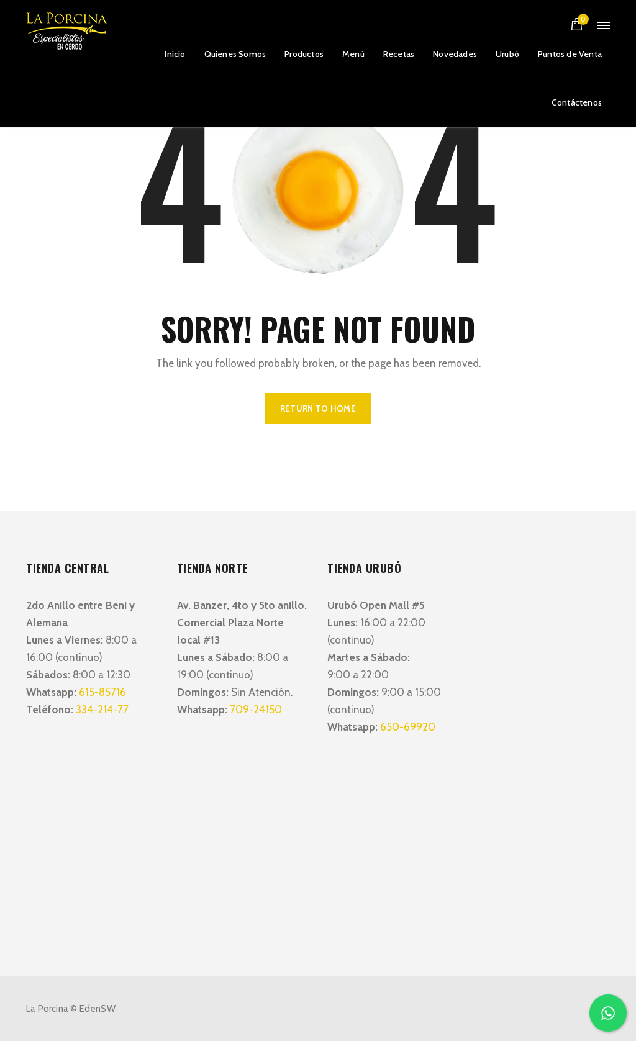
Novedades (455, 54)
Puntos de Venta (570, 54)
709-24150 (256, 709)
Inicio (175, 54)
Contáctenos (577, 102)
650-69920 (407, 727)
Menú (353, 54)
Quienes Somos (235, 54)
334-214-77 (102, 709)
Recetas (398, 54)
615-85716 (102, 692)
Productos (304, 54)
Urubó (507, 54)
